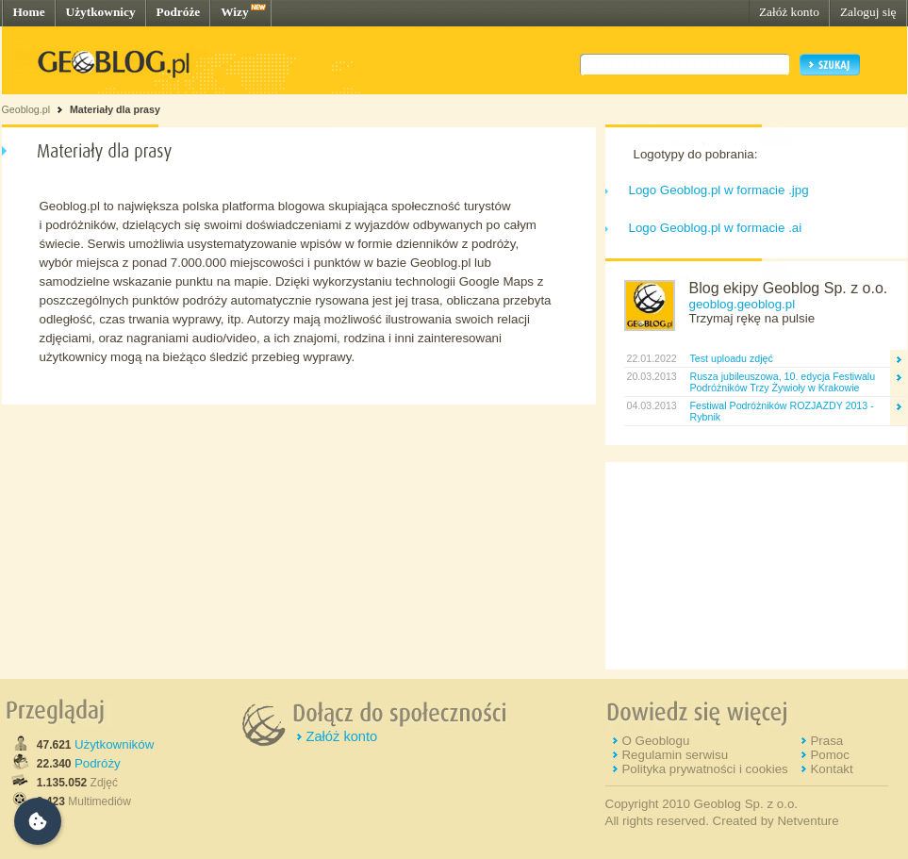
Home (29, 12)
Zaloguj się (868, 12)
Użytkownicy (101, 12)
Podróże (179, 12)
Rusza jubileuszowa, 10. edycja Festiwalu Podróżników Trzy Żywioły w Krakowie (783, 382)
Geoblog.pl (26, 109)
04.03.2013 (650, 405)
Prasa (826, 741)
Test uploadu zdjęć (731, 358)
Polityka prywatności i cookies (704, 769)
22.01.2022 (650, 358)
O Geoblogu (655, 741)
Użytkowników (114, 744)
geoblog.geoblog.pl (742, 304)
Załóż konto (789, 12)
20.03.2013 (650, 376)
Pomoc (829, 755)
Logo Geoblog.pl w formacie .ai (715, 228)
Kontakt (831, 769)
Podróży (97, 763)
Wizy (234, 12)
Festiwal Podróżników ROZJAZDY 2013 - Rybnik (782, 411)
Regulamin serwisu (674, 755)
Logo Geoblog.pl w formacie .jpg (719, 190)
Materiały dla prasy (115, 109)
